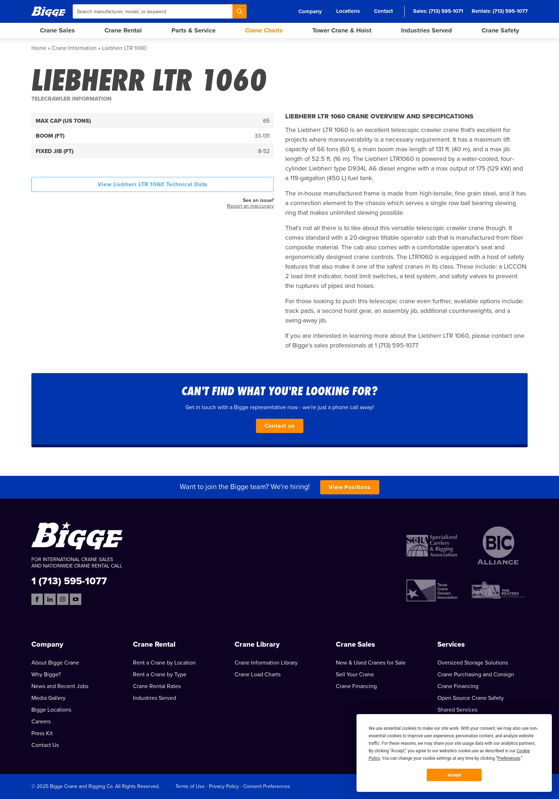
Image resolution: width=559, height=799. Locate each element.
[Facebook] (37, 599)
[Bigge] (48, 11)
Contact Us (45, 745)
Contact (383, 11)
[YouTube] (75, 599)
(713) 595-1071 (446, 11)
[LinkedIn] (50, 599)
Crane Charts (264, 30)
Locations (348, 11)
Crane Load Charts (258, 674)
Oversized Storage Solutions (472, 662)
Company (310, 11)
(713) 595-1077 (510, 11)
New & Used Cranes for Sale (371, 662)
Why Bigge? (46, 674)
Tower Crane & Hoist (341, 30)
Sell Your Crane (355, 674)
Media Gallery (48, 698)
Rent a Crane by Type (159, 674)
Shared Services (457, 709)
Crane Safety (500, 30)
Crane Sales (57, 30)
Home (38, 48)
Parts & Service (193, 30)
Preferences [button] (508, 758)
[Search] (239, 11)
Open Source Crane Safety (470, 698)
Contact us (280, 425)
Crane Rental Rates (157, 686)
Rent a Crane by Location (164, 662)
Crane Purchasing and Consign (475, 674)
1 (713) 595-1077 (69, 580)
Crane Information (74, 48)
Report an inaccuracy (250, 206)
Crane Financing (356, 686)
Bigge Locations (51, 709)
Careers (41, 721)
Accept (454, 775)
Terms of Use (190, 786)
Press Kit (42, 733)
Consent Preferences (266, 786)
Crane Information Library (266, 662)
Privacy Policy (224, 786)
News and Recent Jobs (59, 686)
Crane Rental (123, 30)
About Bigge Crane (55, 662)
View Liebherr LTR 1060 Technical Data (153, 184)
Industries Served (426, 30)
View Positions (349, 487)
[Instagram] (62, 599)
